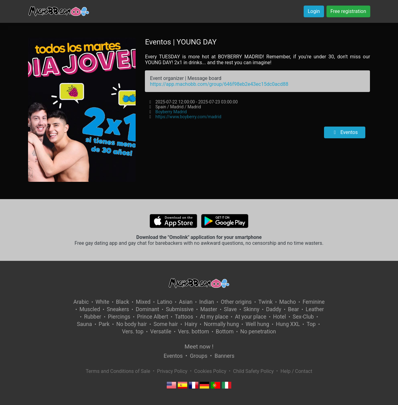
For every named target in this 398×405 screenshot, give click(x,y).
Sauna (84, 324)
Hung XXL (288, 324)
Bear (293, 309)
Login (314, 11)
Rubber (92, 317)
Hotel (279, 317)
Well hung (257, 324)
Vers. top (133, 331)
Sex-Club (303, 317)
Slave (230, 309)
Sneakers (118, 309)
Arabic (81, 302)
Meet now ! (199, 346)
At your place (250, 317)
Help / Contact (296, 371)
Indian (206, 302)
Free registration (348, 11)
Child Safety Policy (253, 371)
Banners (224, 356)
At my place (214, 317)
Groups (198, 356)
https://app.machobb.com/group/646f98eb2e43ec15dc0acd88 (219, 84)
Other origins (236, 302)
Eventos (345, 132)
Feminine (313, 302)
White (102, 302)
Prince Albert (152, 317)
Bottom (225, 331)
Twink (265, 302)
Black (122, 302)
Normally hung (221, 324)
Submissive (180, 309)
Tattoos (184, 317)
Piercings (119, 317)
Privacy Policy (172, 371)
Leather (315, 309)
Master (208, 309)
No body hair (131, 324)
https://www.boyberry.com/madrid (188, 116)
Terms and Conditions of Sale (118, 371)
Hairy (191, 324)
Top (311, 324)
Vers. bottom (193, 331)
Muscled (90, 309)
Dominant (147, 309)
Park (104, 324)
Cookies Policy (210, 371)
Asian (185, 302)
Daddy (273, 309)
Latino (164, 302)
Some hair (166, 324)
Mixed (143, 302)
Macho (287, 302)
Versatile (160, 331)
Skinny (251, 309)
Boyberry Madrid (171, 111)
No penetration (258, 331)
